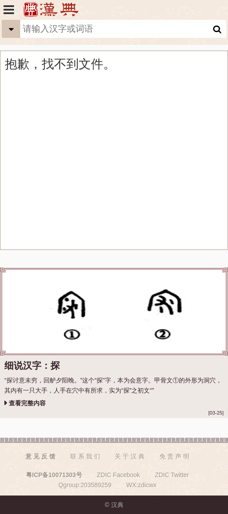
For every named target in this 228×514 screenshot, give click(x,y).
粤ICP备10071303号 (54, 474)
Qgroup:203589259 (85, 484)
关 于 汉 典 (130, 456)
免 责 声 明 (174, 456)
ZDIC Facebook (118, 474)
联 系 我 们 (85, 456)
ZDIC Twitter (172, 474)
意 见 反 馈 (40, 456)
